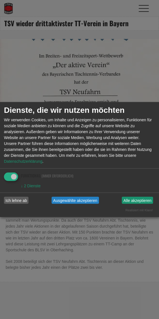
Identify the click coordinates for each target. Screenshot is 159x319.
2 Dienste (31, 186)
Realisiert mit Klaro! (139, 210)
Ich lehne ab (16, 200)
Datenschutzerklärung (23, 161)
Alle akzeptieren (137, 200)
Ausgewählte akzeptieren (75, 200)
